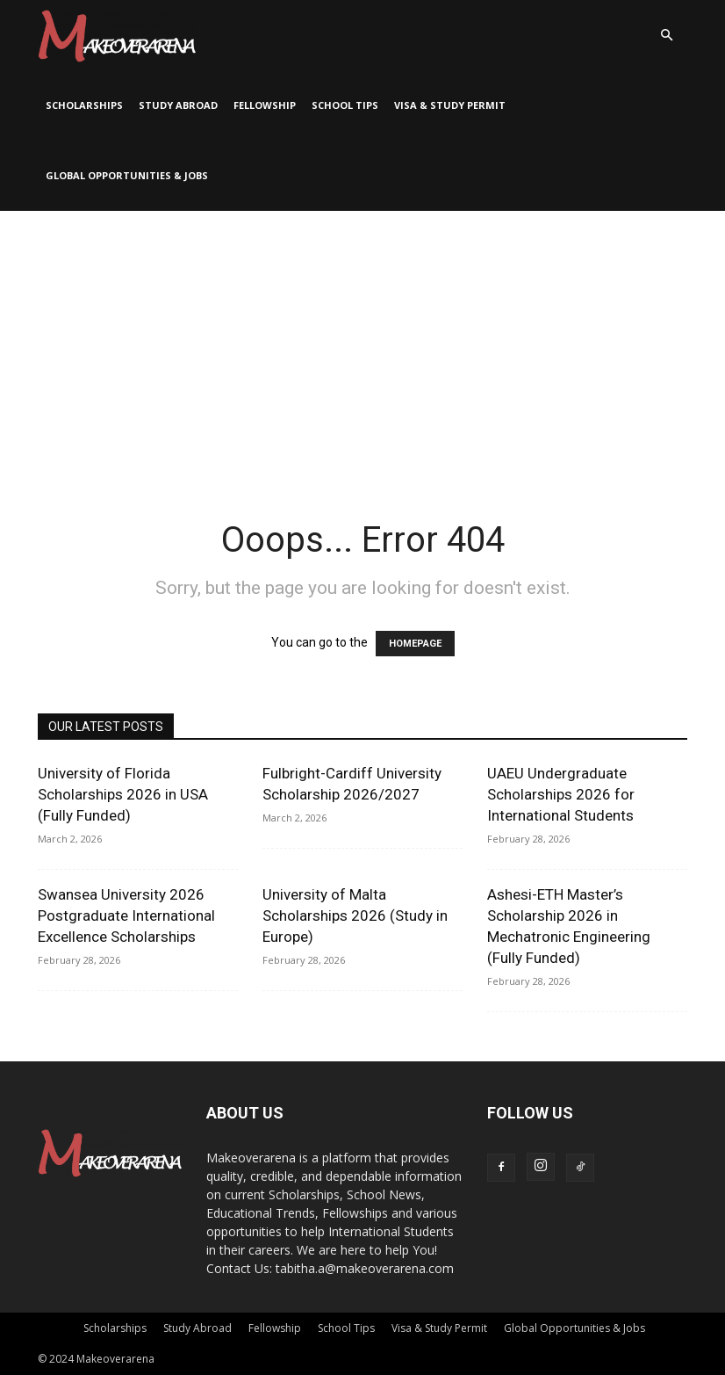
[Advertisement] (362, 343)
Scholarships (84, 105)
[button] (666, 35)
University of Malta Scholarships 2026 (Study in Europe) (355, 915)
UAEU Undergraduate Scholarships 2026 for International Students (561, 794)
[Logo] (117, 35)
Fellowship (264, 105)
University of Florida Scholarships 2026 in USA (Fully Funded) (123, 794)
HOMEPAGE (415, 643)
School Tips (345, 105)
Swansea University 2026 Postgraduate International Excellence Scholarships (126, 915)
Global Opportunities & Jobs (127, 175)
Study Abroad (178, 105)
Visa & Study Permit (450, 105)
